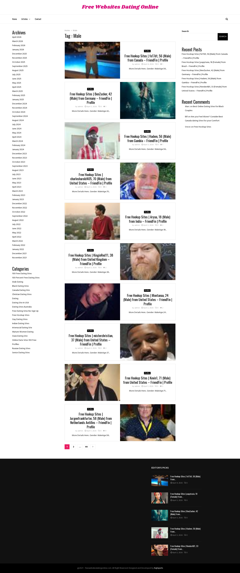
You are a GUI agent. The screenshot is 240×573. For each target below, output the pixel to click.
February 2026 (18, 45)
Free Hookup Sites (20, 315)
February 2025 (18, 95)
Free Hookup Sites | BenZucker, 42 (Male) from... (184, 513)
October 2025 (18, 62)
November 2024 (19, 108)
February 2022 (18, 245)
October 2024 (18, 112)
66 (86, 447)
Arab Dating (17, 282)
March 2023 (17, 191)
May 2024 (16, 133)
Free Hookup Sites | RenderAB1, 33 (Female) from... (184, 547)
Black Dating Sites (20, 286)
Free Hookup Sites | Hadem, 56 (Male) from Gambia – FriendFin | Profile (147, 138)
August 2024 (18, 120)
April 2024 (16, 137)
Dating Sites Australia (22, 307)
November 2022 (19, 208)
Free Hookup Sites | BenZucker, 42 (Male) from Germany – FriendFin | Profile (91, 98)
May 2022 (16, 233)
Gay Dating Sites (19, 319)
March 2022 (17, 241)
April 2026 (16, 37)
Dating (15, 298)
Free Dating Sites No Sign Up (25, 311)
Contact (38, 18)
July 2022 (16, 224)
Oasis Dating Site (20, 336)
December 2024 (19, 104)
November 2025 (19, 58)
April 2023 (16, 187)
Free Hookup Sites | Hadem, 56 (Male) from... (185, 530)
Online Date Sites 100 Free (24, 340)
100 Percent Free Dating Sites (25, 278)
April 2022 (16, 237)
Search (185, 31)
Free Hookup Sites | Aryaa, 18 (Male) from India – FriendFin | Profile (147, 219)
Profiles (147, 51)
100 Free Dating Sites (22, 273)
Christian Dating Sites (21, 294)
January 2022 (18, 249)
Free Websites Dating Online (120, 7)
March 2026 (17, 41)
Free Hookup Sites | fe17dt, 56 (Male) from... (185, 478)
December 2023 (19, 154)
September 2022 (20, 216)
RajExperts (158, 568)
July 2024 (16, 124)
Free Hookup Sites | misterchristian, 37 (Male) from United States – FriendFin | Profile (91, 339)
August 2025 (18, 70)
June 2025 (16, 79)
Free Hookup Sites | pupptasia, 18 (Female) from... (183, 495)
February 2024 (18, 145)
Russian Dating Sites (21, 348)
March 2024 (17, 141)
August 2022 (18, 220)
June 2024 (16, 129)
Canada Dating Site (21, 290)
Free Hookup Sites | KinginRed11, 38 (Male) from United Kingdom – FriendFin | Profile (91, 259)
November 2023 (19, 158)
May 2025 (16, 83)
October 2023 (18, 162)
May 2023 (16, 183)
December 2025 (19, 54)
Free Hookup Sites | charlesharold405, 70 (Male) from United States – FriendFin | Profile (91, 178)
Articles (24, 18)
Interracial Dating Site (22, 327)
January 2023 (18, 199)
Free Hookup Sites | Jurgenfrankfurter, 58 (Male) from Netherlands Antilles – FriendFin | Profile (91, 420)
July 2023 (16, 174)
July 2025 (16, 74)
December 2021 (19, 253)
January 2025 (18, 99)
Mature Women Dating (22, 332)
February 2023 (18, 195)
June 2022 (16, 228)
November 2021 (19, 258)
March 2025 (17, 91)
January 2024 (18, 149)
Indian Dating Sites (20, 323)
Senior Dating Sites (21, 352)
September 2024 (20, 116)
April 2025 (16, 87)
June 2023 (16, 178)
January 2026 (18, 49)
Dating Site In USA (20, 303)
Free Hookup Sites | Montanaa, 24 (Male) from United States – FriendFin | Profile (147, 299)
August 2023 (18, 170)
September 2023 (20, 166)
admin (137, 64)
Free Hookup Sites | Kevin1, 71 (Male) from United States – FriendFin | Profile (147, 380)
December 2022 (19, 203)
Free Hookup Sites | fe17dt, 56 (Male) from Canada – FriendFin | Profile (148, 58)
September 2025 (20, 66)
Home (14, 18)
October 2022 (18, 212)
